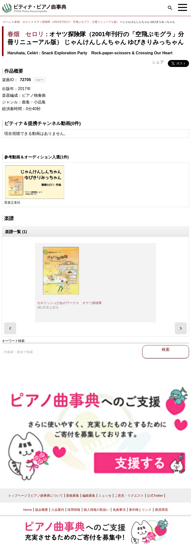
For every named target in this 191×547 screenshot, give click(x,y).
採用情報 (73, 510)
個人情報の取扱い (96, 510)
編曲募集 (88, 495)
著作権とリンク (140, 510)
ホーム (7, 21)
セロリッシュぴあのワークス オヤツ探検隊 (69, 303)
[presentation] (10, 328)
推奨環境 (161, 510)
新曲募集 (72, 495)
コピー (39, 79)
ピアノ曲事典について (47, 495)
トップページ (17, 495)
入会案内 (57, 510)
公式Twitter (155, 495)
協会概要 (41, 510)
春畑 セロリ (22, 21)
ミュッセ (104, 495)
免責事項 (119, 510)
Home (27, 510)
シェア (158, 62)
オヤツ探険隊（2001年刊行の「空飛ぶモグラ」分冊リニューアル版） (77, 21)
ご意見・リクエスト (129, 495)
